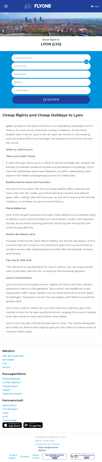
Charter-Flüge (9, 420)
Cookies (24, 456)
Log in (95, 6)
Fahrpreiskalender (11, 378)
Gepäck (6, 390)
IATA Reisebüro (10, 409)
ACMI (5, 416)
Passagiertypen (10, 386)
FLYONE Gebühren (11, 382)
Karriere (6, 367)
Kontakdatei (8, 359)
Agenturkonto (9, 405)
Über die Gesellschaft (12, 356)
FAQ (4, 363)
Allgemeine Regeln (12, 393)
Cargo (5, 413)
